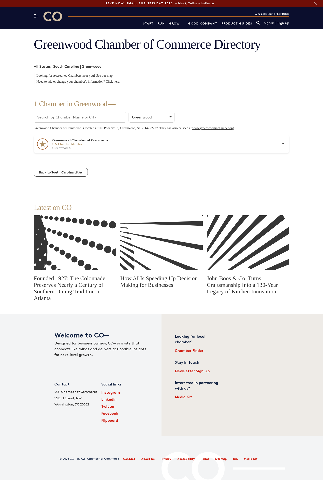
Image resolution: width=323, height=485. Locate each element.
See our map (104, 75)
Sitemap (221, 458)
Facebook (109, 413)
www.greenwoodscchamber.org (213, 128)
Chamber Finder (189, 350)
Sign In (269, 23)
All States (42, 66)
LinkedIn (109, 399)
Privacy (166, 458)
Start (148, 23)
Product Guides (236, 23)
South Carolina (66, 66)
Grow (174, 23)
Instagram (110, 392)
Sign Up (283, 23)
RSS (235, 458)
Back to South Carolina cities (61, 172)
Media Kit (183, 396)
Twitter (108, 406)
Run (161, 23)
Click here (112, 81)
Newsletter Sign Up (192, 370)
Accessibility (186, 458)
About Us (147, 458)
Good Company (202, 23)
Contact (129, 458)
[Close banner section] (315, 3)
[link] (258, 23)
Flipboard (109, 420)
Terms (205, 458)
